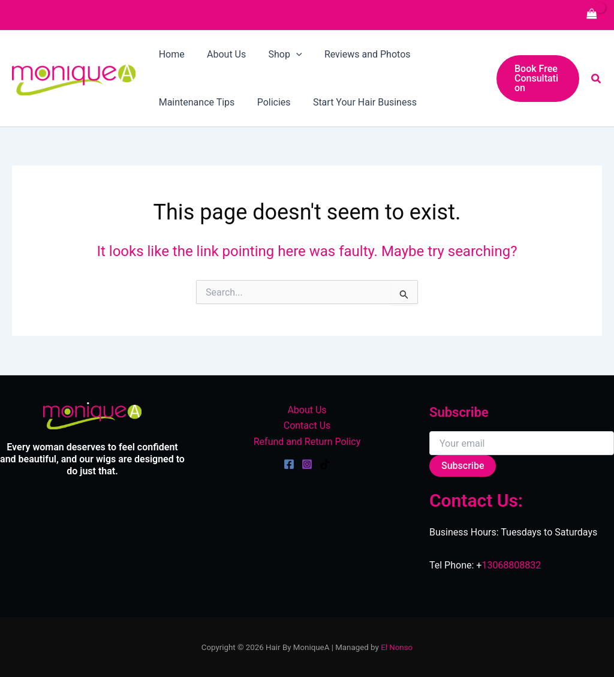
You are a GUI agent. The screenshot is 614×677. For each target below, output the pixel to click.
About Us (306, 410)
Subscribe (462, 465)
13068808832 (511, 565)
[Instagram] (307, 464)
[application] (288, 55)
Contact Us (307, 425)
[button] (536, 78)
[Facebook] (289, 464)
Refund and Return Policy (307, 441)
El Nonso (397, 647)
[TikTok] (325, 464)
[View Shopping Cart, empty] (592, 15)
